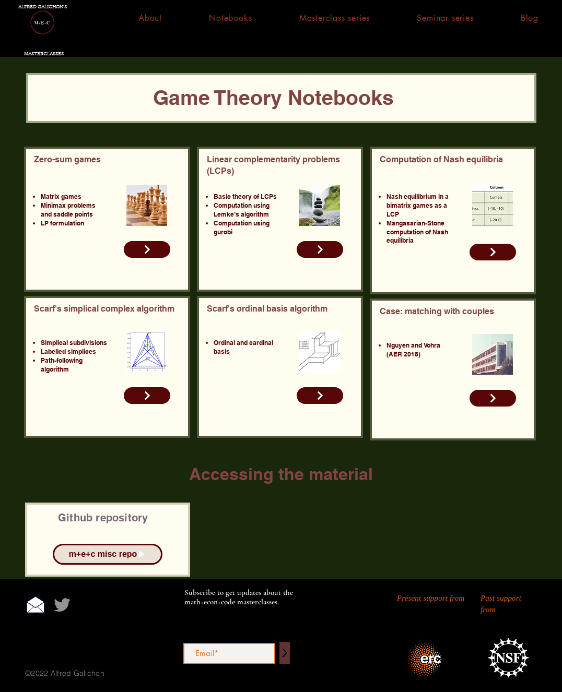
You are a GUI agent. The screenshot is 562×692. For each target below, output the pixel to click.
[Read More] (147, 249)
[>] (284, 653)
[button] (230, 18)
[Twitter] (62, 605)
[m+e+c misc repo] (107, 554)
